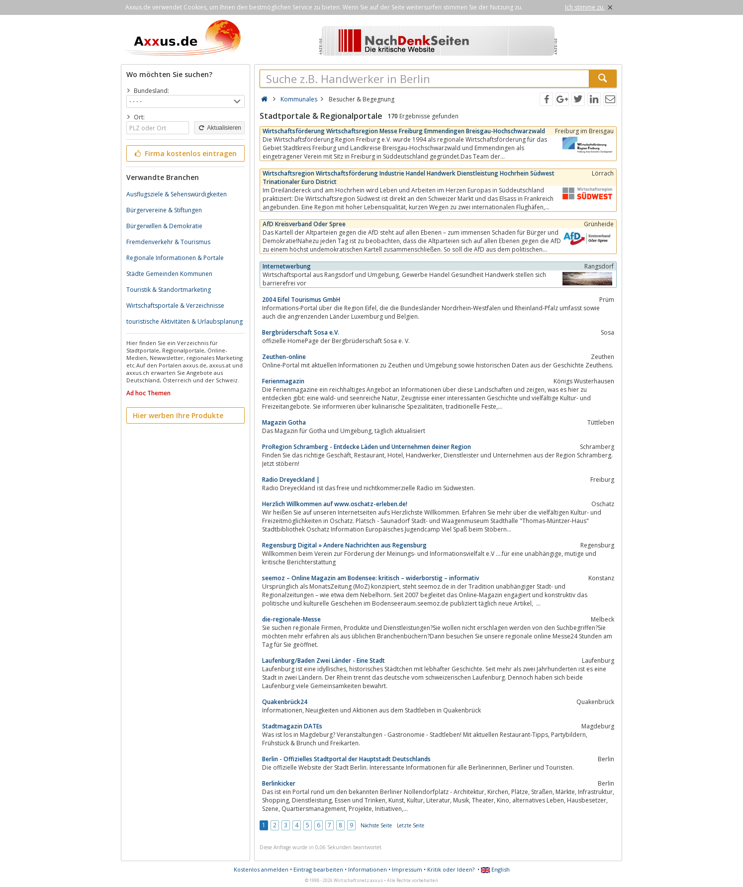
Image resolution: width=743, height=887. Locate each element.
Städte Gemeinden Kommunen (169, 273)
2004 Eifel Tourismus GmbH (301, 299)
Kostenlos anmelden (261, 869)
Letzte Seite (410, 825)
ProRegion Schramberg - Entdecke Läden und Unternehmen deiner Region (366, 447)
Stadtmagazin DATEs (292, 726)
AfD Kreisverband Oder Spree (304, 224)
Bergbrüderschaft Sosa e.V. (300, 332)
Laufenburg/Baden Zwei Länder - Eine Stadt (323, 660)
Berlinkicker (278, 783)
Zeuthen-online (284, 357)
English (495, 869)
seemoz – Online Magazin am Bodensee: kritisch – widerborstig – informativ (370, 578)
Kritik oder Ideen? (450, 869)
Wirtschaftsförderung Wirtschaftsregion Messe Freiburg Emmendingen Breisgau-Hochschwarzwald (404, 131)
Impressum (407, 869)
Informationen (367, 869)
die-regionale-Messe (291, 619)
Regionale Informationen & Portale (175, 258)
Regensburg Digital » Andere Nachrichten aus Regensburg (344, 545)
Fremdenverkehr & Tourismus (168, 242)
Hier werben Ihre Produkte (178, 415)
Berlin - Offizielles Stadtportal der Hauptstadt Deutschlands (346, 759)
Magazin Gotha (284, 422)
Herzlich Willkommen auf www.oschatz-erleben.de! (334, 504)
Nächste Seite (376, 825)
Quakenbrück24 (284, 702)
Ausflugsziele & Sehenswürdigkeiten (176, 194)
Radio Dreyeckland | (291, 479)
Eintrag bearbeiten (318, 869)
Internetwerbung (287, 266)
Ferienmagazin (283, 381)
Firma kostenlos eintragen (185, 153)
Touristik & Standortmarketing (168, 289)
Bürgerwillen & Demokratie (164, 226)
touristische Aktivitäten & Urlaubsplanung (184, 321)
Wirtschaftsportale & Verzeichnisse (175, 305)
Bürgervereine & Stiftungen (164, 210)
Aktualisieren (219, 127)
